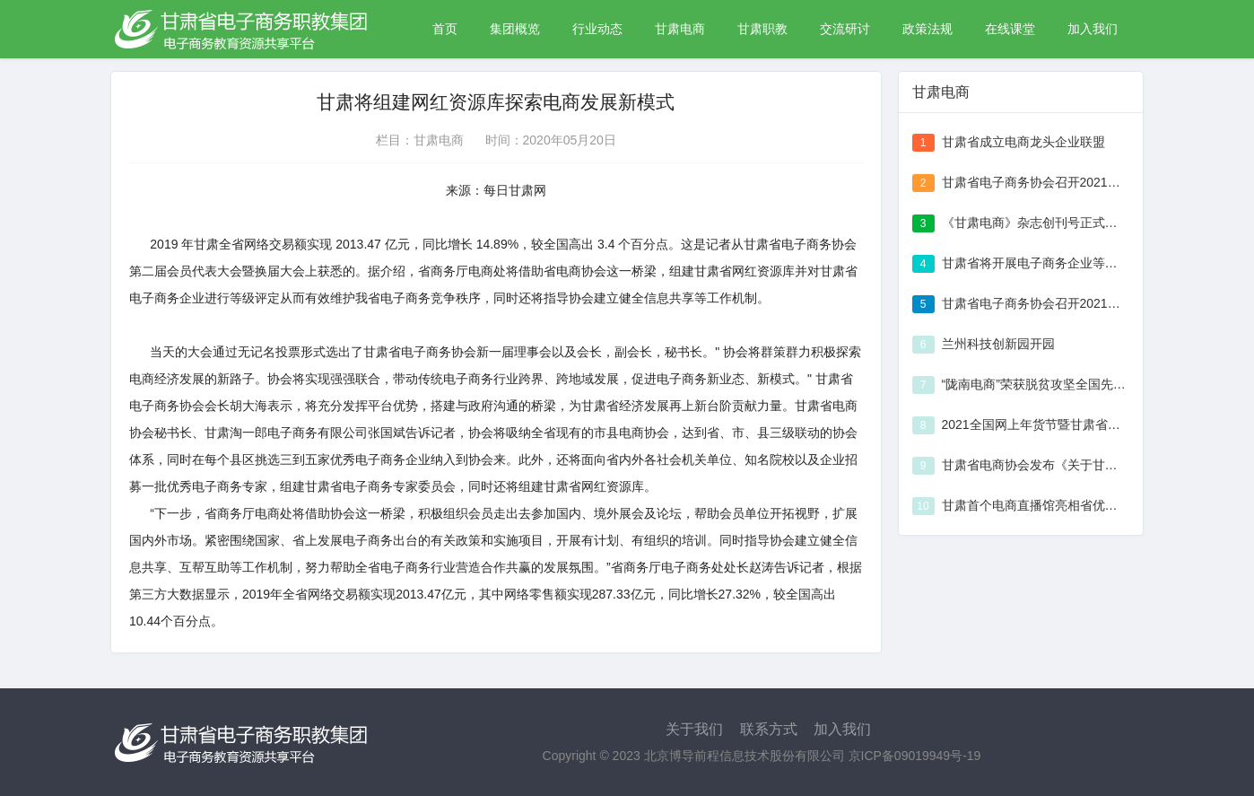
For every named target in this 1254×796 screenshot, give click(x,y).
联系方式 (768, 729)
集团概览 (515, 29)
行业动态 (597, 29)
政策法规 (927, 29)
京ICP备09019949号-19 (915, 755)
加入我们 (1092, 29)
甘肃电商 (680, 29)
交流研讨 (845, 29)
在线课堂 (1010, 29)
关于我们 (694, 729)
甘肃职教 (762, 29)
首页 (444, 29)
